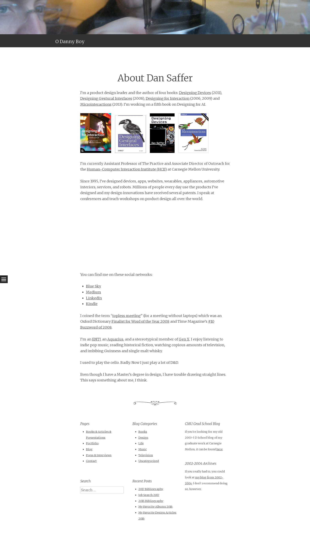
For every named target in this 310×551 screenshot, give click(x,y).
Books (142, 431)
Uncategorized (148, 461)
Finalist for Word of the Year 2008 (140, 321)
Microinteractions (96, 104)
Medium (93, 292)
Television (145, 455)
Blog (89, 449)
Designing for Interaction (167, 98)
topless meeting (126, 315)
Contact (91, 461)
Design (143, 437)
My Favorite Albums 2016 (155, 506)
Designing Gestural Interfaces (106, 98)
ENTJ (96, 339)
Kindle (91, 304)
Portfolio (92, 443)
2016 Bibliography (150, 501)
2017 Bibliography (150, 489)
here (219, 449)
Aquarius (115, 339)
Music (142, 449)
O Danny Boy (70, 41)
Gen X (184, 339)
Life (141, 443)
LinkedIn (94, 298)
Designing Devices (195, 92)
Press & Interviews (99, 455)
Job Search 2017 (148, 495)
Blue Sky (93, 286)
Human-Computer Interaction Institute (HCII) (127, 169)
